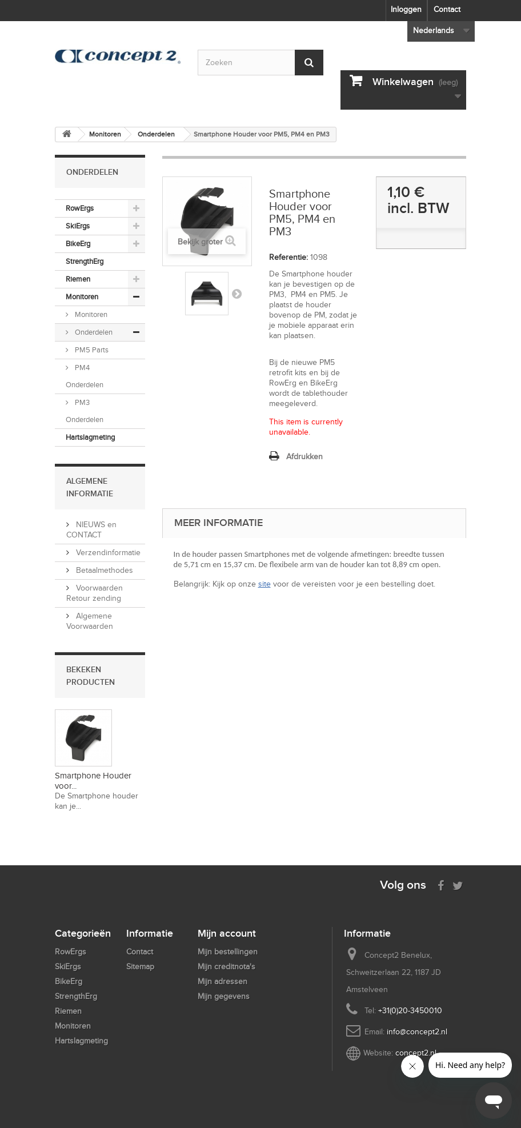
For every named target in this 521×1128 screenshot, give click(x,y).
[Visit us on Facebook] (441, 884)
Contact (447, 9)
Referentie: (288, 257)
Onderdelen (93, 332)
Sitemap (140, 966)
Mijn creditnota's (226, 966)
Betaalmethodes (103, 570)
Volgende (236, 293)
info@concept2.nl (417, 1031)
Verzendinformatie (107, 552)
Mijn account (227, 933)
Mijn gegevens (224, 996)
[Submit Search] (309, 62)
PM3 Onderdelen (84, 411)
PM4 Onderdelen (84, 376)
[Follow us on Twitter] (457, 884)
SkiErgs (78, 226)
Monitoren (82, 296)
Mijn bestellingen (228, 952)
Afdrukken (304, 456)
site (264, 584)
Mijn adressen (222, 981)
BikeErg (78, 243)
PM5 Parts (91, 350)
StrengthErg (84, 261)
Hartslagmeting (90, 437)
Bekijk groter (200, 242)
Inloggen (406, 9)
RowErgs (80, 208)
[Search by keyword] (260, 62)
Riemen (78, 279)
